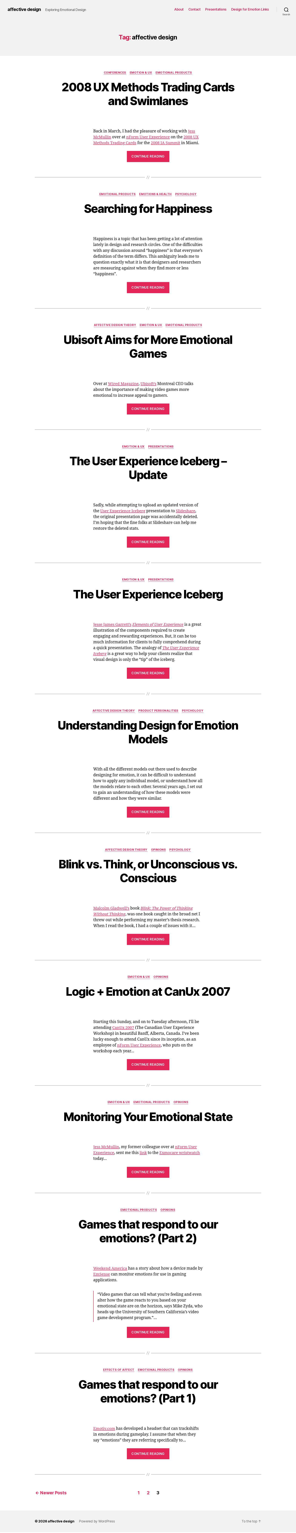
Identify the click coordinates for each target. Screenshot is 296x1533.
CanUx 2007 (123, 1028)
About (179, 9)
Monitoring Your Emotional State (148, 1117)
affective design (24, 9)
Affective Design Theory (114, 325)
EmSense (107, 1275)
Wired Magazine (123, 384)
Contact (194, 9)
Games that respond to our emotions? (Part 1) (148, 1392)
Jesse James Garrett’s (112, 625)
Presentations (216, 9)
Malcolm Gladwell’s (111, 909)
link (143, 1154)
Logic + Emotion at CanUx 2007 (148, 992)
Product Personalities (158, 711)
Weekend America (110, 1269)
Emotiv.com (104, 1429)
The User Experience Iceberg (148, 594)
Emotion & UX (141, 72)
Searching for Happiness (148, 208)
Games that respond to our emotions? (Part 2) (148, 1232)
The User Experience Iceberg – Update (148, 468)
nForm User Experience (148, 137)
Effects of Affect (118, 1371)
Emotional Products (174, 72)
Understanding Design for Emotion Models (148, 733)
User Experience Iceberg (123, 511)
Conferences (114, 72)
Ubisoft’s (149, 384)
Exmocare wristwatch (180, 1154)
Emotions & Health (155, 194)
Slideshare (186, 511)
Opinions (158, 850)
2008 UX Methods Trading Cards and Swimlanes (148, 94)
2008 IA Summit (166, 143)
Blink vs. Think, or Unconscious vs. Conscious (148, 872)
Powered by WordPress (97, 1522)
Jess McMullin (106, 1148)
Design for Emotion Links (250, 9)
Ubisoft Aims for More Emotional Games (148, 347)
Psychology (186, 194)
